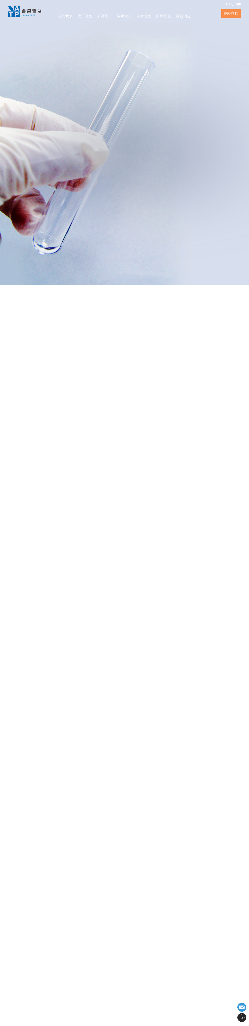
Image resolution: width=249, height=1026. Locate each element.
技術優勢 (144, 16)
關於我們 (65, 16)
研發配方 (104, 16)
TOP (242, 1018)
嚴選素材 (124, 16)
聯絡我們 (231, 13)
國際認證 (163, 16)
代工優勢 (85, 16)
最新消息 (183, 16)
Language (233, 4)
